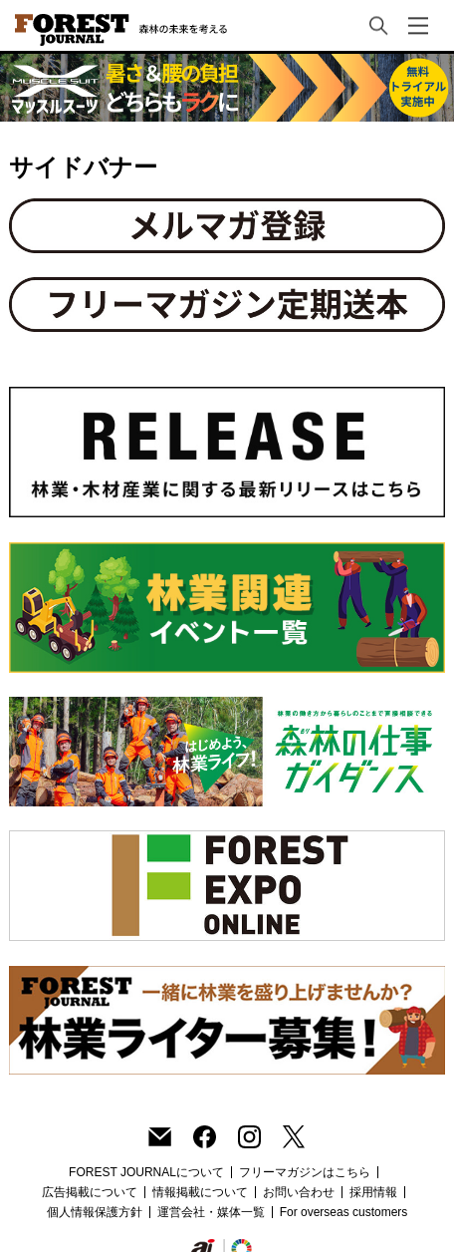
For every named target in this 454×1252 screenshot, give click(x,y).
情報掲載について (200, 1192)
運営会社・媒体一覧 (211, 1212)
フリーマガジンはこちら (304, 1172)
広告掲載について (89, 1192)
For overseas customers (344, 1212)
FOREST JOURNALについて (146, 1172)
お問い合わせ (299, 1192)
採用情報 (373, 1192)
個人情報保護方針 (94, 1212)
